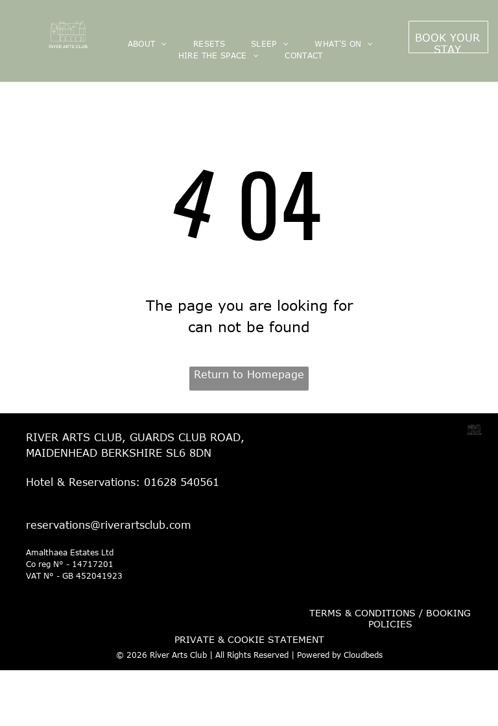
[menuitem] (147, 43)
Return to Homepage (249, 374)
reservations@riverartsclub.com (108, 525)
